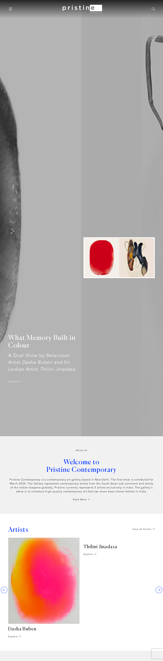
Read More (81, 499)
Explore (14, 381)
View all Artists (143, 529)
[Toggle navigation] (10, 9)
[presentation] (4, 589)
